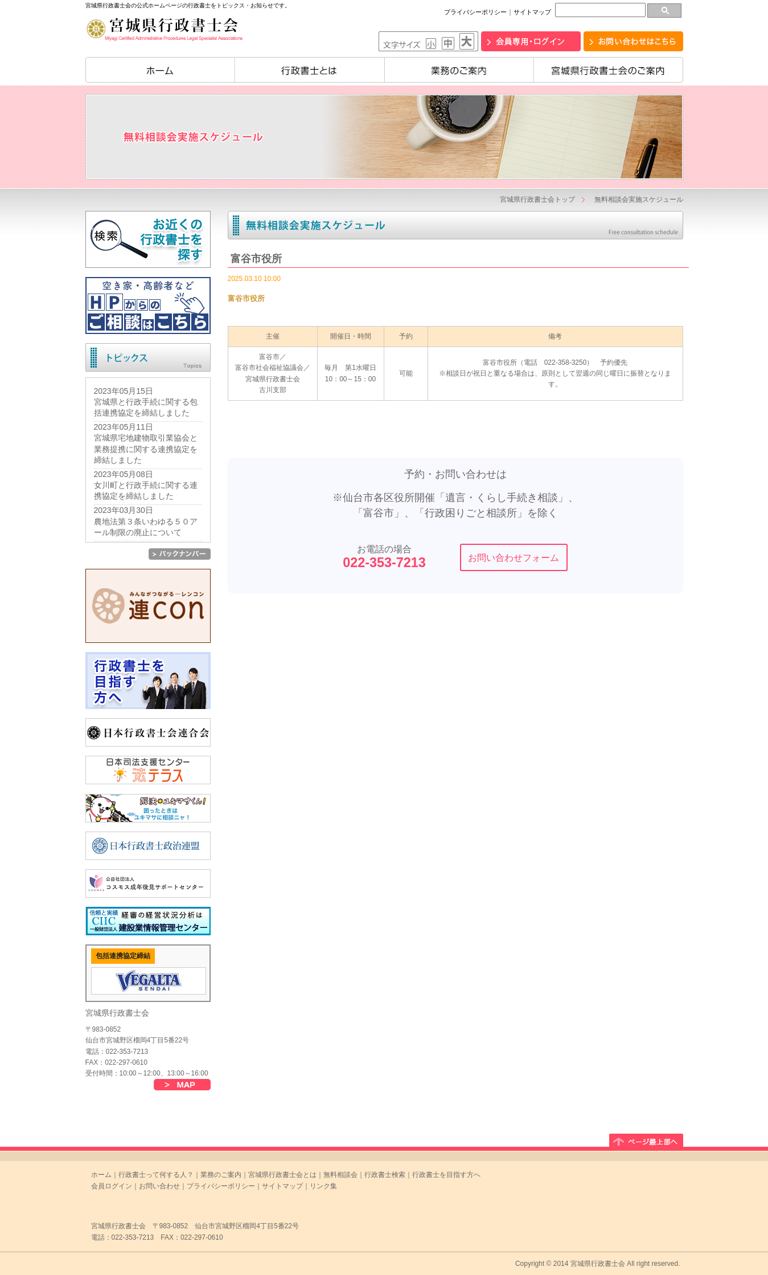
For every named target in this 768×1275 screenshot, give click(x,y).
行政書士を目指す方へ (446, 1175)
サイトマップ (532, 12)
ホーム (160, 70)
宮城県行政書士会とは (282, 1175)
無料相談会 (340, 1175)
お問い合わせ (159, 1186)
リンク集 (323, 1186)
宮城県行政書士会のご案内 (608, 70)
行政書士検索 (384, 1175)
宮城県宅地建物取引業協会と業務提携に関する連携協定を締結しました (146, 448)
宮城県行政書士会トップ (537, 199)
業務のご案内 (459, 70)
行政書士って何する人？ (156, 1175)
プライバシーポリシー (475, 12)
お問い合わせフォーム (513, 558)
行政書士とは (309, 70)
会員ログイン (111, 1186)
